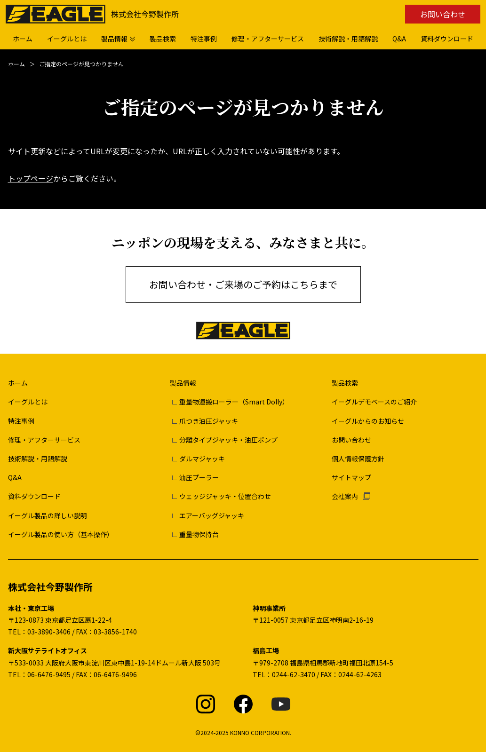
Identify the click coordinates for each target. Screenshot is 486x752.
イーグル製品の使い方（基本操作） (60, 534)
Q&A (15, 477)
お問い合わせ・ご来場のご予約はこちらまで (243, 284)
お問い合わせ (442, 14)
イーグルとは (28, 401)
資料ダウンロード (34, 496)
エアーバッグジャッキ (211, 515)
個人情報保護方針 (358, 458)
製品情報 (183, 383)
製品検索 (345, 383)
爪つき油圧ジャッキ (208, 421)
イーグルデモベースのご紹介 (374, 401)
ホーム (16, 64)
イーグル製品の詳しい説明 (47, 515)
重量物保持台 (199, 534)
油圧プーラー (199, 477)
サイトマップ (351, 477)
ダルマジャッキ (202, 458)
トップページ (30, 178)
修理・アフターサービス (44, 439)
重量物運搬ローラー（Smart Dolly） (234, 401)
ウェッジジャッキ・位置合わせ (225, 496)
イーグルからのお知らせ (368, 421)
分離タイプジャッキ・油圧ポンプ (228, 439)
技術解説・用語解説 (37, 458)
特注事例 (21, 421)
